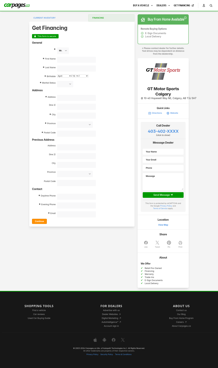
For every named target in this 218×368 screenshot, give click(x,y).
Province (51, 123)
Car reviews (39, 314)
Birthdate (51, 76)
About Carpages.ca (181, 326)
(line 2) (52, 105)
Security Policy (106, 354)
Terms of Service (160, 208)
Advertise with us (111, 310)
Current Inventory (44, 18)
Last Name (50, 67)
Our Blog (181, 314)
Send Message (163, 195)
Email (53, 213)
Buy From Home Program (181, 318)
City (54, 114)
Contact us (181, 310)
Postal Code (50, 132)
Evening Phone (48, 204)
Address (52, 97)
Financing (98, 18)
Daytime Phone (48, 195)
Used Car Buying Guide (39, 318)
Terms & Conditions (123, 354)
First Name (50, 58)
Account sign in (111, 326)
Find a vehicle (39, 310)
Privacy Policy (166, 206)
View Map (163, 225)
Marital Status (49, 83)
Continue (39, 221)
